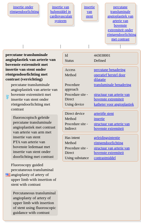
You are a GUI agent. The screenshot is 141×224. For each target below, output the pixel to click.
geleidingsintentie (107, 138)
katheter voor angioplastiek (114, 104)
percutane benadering (109, 70)
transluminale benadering (112, 85)
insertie (99, 119)
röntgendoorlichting (108, 143)
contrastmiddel (105, 158)
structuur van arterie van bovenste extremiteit (112, 96)
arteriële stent (104, 113)
